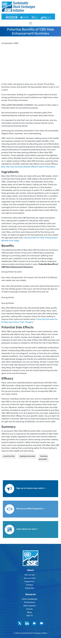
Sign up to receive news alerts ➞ (31, 488)
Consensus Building (27, 456)
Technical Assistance (43, 457)
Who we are (29, 575)
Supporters (30, 581)
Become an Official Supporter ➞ (30, 508)
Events (29, 609)
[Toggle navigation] (30, 23)
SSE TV (29, 615)
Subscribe (29, 588)
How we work (29, 578)
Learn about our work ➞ (27, 529)
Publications (29, 602)
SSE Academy (29, 606)
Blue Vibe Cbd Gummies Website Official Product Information (28, 167)
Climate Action (8, 456)
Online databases (29, 599)
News (29, 612)
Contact (29, 585)
